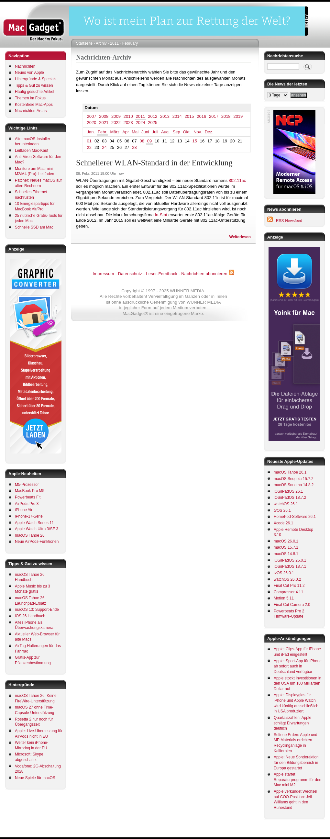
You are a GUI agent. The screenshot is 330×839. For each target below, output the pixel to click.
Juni (145, 131)
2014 (177, 116)
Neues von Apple (29, 72)
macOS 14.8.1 (286, 554)
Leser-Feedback (161, 273)
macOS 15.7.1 (286, 547)
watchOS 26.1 (286, 504)
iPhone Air (23, 510)
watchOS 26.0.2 (287, 579)
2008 (103, 116)
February (130, 43)
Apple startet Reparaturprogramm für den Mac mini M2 (297, 779)
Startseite (84, 43)
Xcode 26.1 (283, 523)
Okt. (187, 131)
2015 (189, 116)
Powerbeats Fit (27, 497)
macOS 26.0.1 (286, 541)
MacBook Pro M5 (29, 490)
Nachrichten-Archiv (31, 110)
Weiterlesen (240, 237)
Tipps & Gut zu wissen (34, 85)
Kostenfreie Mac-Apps (34, 104)
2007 (91, 116)
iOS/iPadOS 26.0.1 (290, 560)
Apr (125, 131)
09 (149, 141)
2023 (128, 122)
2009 (116, 116)
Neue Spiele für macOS (35, 778)
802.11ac (237, 180)
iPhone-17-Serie (29, 516)
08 (142, 141)
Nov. (197, 131)
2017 (213, 116)
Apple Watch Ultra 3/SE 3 (36, 529)
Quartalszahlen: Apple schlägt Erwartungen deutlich (292, 723)
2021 (103, 122)
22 (89, 147)
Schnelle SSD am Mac (34, 227)
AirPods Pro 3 (26, 503)
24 (104, 147)
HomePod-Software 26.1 (295, 516)
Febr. (102, 131)
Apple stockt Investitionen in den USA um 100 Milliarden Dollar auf (297, 683)
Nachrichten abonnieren (204, 273)
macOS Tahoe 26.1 (290, 472)
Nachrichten (25, 66)
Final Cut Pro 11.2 (289, 585)
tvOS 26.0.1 (284, 573)
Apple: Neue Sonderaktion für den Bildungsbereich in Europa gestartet (296, 762)
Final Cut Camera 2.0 (292, 604)
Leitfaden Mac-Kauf (31, 150)
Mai (135, 131)
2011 (114, 43)
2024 (140, 122)
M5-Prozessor (27, 484)
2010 (128, 116)
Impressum (103, 273)
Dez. (209, 131)
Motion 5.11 (284, 598)
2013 (165, 116)
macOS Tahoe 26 (30, 535)
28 (134, 147)
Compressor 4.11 (288, 592)
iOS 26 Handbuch (30, 616)
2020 (91, 122)
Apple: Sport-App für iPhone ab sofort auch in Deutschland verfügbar (298, 666)
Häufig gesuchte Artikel (34, 91)
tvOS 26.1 (282, 510)
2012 (152, 116)
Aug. (165, 131)
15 (194, 141)
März (114, 131)
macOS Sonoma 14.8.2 (294, 485)
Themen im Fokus (30, 98)
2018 (226, 116)
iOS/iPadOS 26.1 (288, 491)
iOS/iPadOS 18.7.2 (290, 497)
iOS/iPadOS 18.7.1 (290, 566)
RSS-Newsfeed (289, 220)
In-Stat (161, 214)
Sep (176, 131)
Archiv (101, 43)
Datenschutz (130, 273)
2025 (152, 122)
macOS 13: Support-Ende (37, 609)
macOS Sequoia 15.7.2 (294, 478)
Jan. (91, 131)
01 (89, 141)
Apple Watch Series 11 (34, 522)
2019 (238, 116)
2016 (201, 116)
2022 (116, 122)
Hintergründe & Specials (35, 79)
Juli (155, 131)
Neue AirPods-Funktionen (37, 541)
